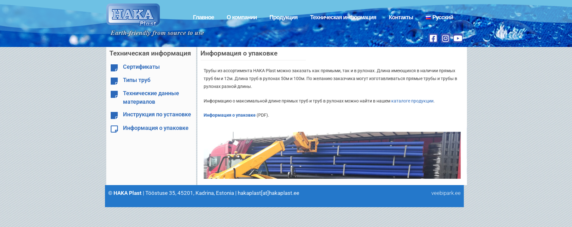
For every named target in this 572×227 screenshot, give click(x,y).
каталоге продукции (403, 100)
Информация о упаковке (156, 128)
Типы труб (136, 80)
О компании (242, 17)
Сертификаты (141, 66)
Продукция (283, 17)
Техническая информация (343, 17)
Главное (203, 17)
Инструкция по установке (157, 114)
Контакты (401, 17)
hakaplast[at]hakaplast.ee (277, 193)
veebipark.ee (455, 193)
